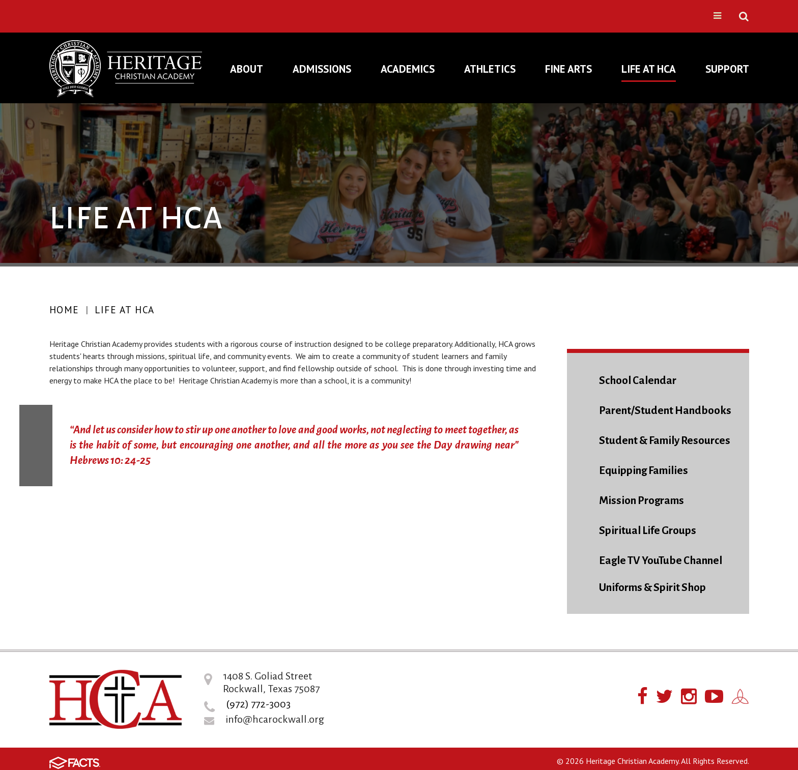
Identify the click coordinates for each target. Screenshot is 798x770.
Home (64, 310)
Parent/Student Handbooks (665, 411)
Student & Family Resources (664, 441)
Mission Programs (641, 501)
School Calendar (637, 381)
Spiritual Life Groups (647, 531)
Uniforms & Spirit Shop (652, 588)
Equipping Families (643, 471)
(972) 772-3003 (258, 703)
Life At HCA (125, 310)
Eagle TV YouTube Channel (660, 561)
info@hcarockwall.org (274, 719)
